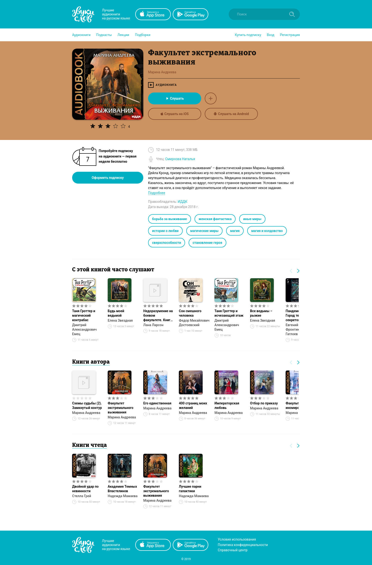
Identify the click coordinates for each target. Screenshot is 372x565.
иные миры (252, 219)
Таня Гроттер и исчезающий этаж (228, 313)
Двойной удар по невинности (85, 489)
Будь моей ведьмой (116, 313)
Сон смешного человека (190, 313)
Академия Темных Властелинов (122, 489)
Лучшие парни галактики (190, 489)
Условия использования (237, 539)
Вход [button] (270, 35)
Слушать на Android (231, 114)
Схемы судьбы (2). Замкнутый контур (87, 405)
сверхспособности (166, 243)
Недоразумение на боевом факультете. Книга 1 (158, 315)
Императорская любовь (226, 405)
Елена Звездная (120, 320)
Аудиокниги (81, 35)
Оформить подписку (108, 178)
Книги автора (91, 362)
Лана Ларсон (153, 325)
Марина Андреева (86, 413)
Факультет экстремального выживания (120, 407)
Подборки (142, 35)
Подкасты (104, 35)
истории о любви (165, 231)
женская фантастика (215, 219)
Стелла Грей (81, 496)
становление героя (207, 243)
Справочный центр (232, 550)
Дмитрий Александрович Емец (84, 329)
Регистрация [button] (290, 35)
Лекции (123, 35)
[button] (81, 34)
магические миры (204, 231)
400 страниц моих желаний (193, 405)
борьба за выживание (169, 219)
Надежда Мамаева (123, 496)
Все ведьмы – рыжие (261, 313)
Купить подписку (248, 35)
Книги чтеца (89, 445)
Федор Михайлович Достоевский (194, 323)
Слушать (174, 98)
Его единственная (157, 403)
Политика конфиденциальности (243, 545)
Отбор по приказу (264, 403)
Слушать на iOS (175, 114)
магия (235, 231)
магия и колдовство (267, 231)
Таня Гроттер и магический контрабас (83, 315)
